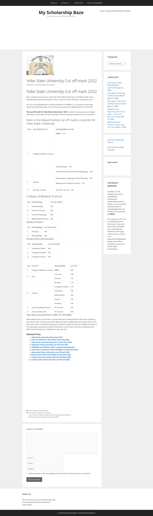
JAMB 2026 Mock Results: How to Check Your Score (116, 124)
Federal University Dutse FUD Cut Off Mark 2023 (51, 357)
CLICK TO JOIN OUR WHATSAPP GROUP (115, 11)
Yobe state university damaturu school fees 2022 (51, 342)
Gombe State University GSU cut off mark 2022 (50, 360)
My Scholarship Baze (61, 12)
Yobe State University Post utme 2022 (46, 337)
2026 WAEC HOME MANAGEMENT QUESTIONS (115, 85)
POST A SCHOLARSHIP (94, 3)
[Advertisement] (115, 31)
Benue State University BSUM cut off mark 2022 (51, 355)
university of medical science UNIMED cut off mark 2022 (54, 350)
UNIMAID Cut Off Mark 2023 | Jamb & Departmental (53, 347)
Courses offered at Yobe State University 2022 (50, 340)
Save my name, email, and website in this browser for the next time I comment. (59, 473)
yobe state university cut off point (39, 413)
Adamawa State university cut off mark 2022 (49, 345)
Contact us (67, 3)
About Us (54, 3)
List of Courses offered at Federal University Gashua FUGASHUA (49, 415)
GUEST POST (78, 3)
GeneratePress (90, 513)
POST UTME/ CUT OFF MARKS (38, 411)
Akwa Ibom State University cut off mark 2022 (50, 352)
